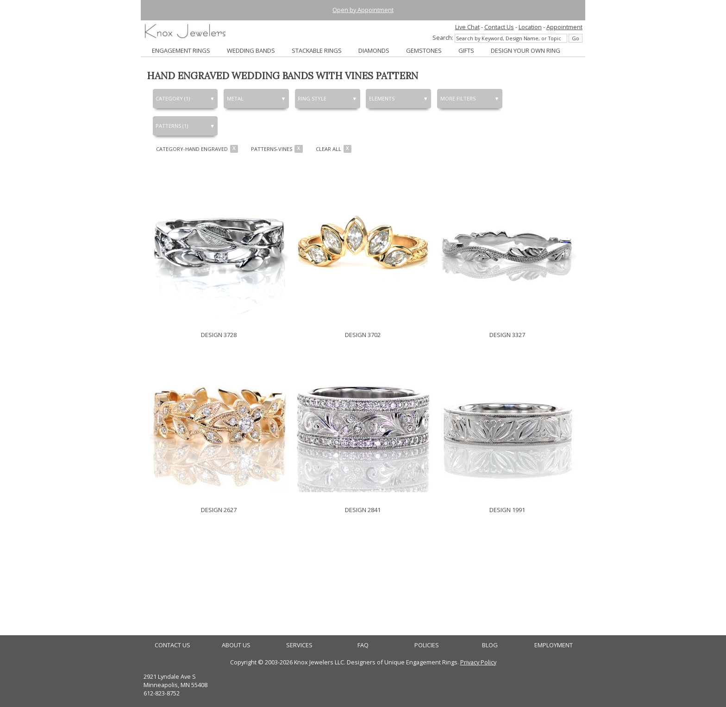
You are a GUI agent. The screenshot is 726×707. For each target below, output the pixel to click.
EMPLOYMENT (553, 645)
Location (530, 27)
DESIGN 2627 (219, 510)
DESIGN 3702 (363, 335)
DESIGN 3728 (219, 335)
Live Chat (467, 27)
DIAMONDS (373, 50)
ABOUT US (236, 645)
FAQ (363, 645)
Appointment (564, 27)
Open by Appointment (363, 10)
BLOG (490, 645)
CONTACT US (172, 645)
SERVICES (299, 645)
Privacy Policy (478, 662)
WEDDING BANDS (251, 50)
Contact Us (499, 27)
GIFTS (466, 50)
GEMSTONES (424, 50)
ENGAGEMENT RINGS (181, 50)
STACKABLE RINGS (317, 50)
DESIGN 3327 (507, 335)
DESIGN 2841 (363, 510)
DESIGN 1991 (507, 510)
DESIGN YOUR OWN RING (525, 50)
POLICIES (426, 645)
